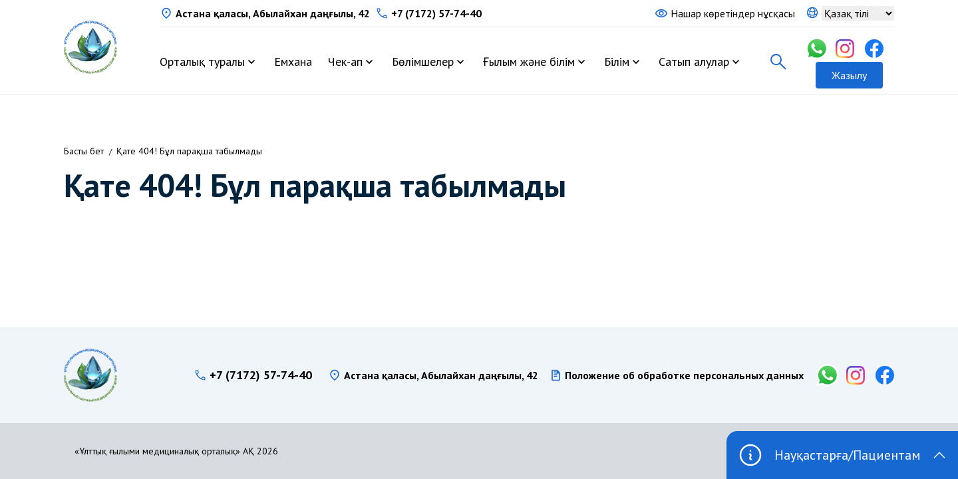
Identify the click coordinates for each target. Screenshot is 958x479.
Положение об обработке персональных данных (684, 375)
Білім (616, 61)
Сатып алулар (694, 61)
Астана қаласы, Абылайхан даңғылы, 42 (273, 13)
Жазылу (849, 75)
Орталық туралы (202, 61)
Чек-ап (345, 61)
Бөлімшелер (423, 61)
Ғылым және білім (529, 61)
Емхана (293, 61)
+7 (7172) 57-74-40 (436, 13)
